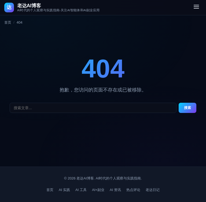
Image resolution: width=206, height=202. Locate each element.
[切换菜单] (196, 7)
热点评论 (133, 190)
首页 (7, 22)
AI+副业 (98, 190)
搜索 (187, 108)
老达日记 (153, 190)
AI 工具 (81, 190)
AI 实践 (64, 190)
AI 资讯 (115, 190)
